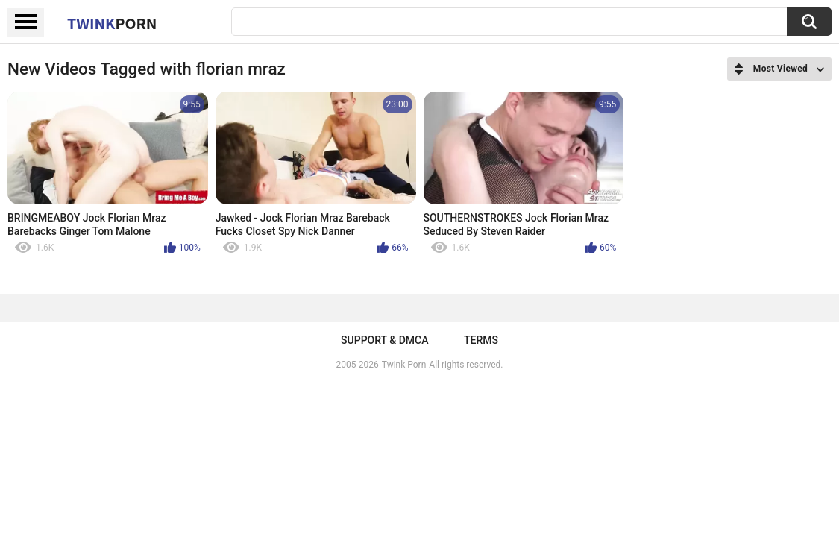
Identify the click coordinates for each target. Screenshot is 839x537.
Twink (112, 23)
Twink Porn (404, 364)
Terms (481, 340)
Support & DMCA (384, 340)
